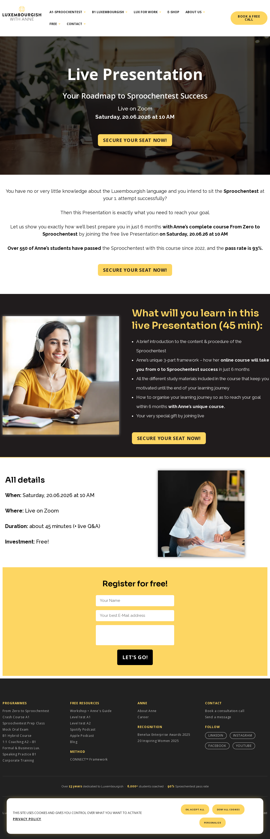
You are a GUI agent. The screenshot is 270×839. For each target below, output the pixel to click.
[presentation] (135, 635)
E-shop (173, 12)
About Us (195, 12)
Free (55, 24)
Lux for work (147, 12)
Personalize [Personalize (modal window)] (212, 822)
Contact (76, 24)
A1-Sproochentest (67, 12)
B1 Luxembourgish (110, 12)
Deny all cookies (228, 809)
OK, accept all (195, 809)
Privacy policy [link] (27, 819)
